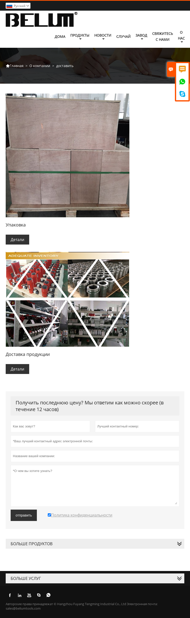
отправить (24, 515)
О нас (181, 37)
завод (141, 37)
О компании (39, 65)
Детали (17, 239)
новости (102, 37)
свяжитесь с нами (162, 36)
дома (60, 36)
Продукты (79, 37)
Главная (15, 65)
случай (123, 36)
